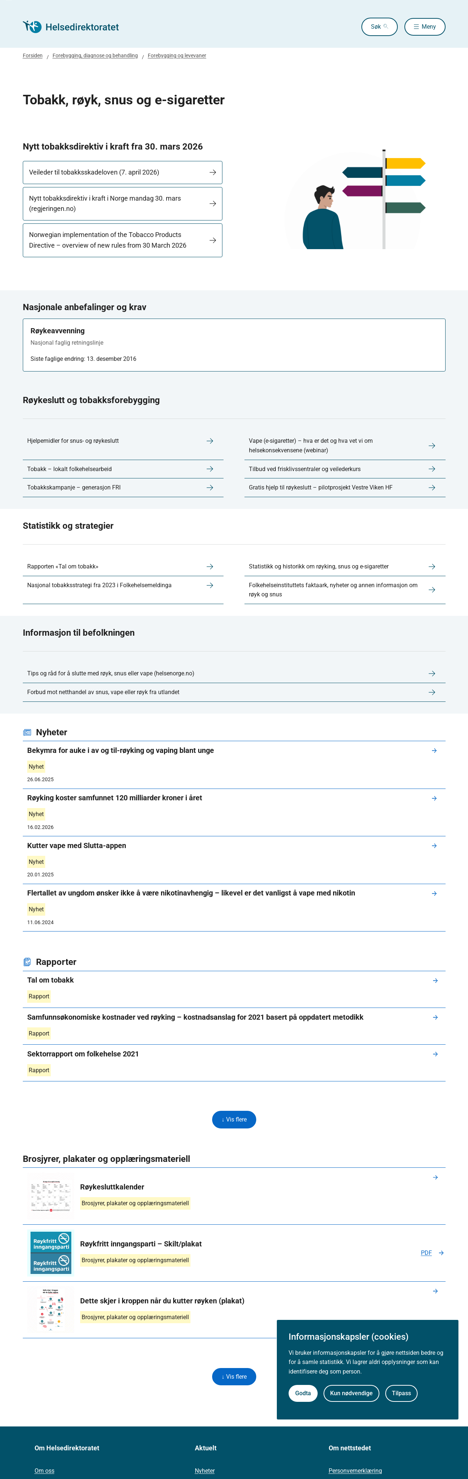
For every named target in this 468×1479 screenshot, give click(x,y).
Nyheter (205, 1472)
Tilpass (401, 1393)
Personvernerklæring (355, 1472)
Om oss (44, 1472)
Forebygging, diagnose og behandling (95, 55)
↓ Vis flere (234, 1119)
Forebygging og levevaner (177, 55)
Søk (370, 26)
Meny (429, 26)
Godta (303, 1393)
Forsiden (33, 55)
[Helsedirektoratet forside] (76, 27)
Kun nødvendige (351, 1393)
